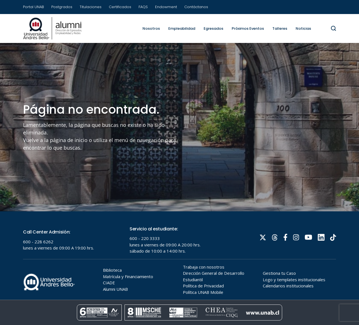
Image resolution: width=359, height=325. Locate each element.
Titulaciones (91, 7)
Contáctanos (196, 7)
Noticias (303, 28)
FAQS (143, 7)
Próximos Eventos (248, 28)
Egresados (213, 28)
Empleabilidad (181, 28)
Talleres (279, 28)
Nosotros (151, 28)
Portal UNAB (33, 7)
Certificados (120, 7)
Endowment (166, 7)
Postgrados (61, 7)
